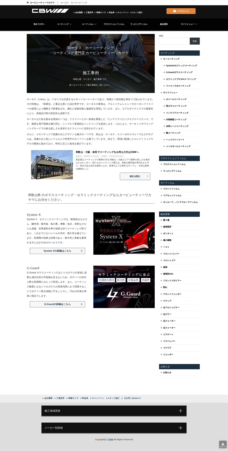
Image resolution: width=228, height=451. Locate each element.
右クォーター (169, 321)
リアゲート (168, 334)
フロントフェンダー (172, 294)
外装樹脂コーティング (176, 119)
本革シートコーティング (177, 126)
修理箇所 (167, 227)
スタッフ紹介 (136, 12)
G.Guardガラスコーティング (179, 72)
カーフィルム (87, 24)
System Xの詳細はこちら (57, 251)
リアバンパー (169, 341)
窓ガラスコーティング (176, 106)
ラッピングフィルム (138, 24)
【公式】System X (132, 398)
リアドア (167, 348)
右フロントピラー (171, 307)
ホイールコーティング (176, 99)
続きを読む (139, 176)
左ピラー (167, 314)
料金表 (111, 12)
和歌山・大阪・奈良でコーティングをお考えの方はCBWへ (107, 152)
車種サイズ (101, 12)
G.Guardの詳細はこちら (57, 304)
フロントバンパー (171, 254)
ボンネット (168, 233)
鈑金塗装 (164, 24)
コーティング (62, 24)
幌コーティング (173, 133)
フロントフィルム (171, 189)
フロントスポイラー (172, 280)
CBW (110, 439)
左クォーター (169, 328)
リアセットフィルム (172, 195)
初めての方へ (39, 24)
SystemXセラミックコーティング (181, 65)
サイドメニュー (187, 24)
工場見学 (89, 12)
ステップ (167, 301)
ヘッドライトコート (175, 139)
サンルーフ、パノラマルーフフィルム (180, 202)
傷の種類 (167, 240)
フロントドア (169, 260)
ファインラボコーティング (178, 86)
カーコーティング (171, 59)
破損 (165, 267)
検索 (161, 36)
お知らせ (167, 372)
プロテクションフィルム (114, 24)
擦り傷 (166, 220)
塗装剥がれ (168, 274)
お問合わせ (181, 10)
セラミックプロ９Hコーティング (181, 79)
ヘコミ (166, 247)
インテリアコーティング (177, 113)
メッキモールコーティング (178, 146)
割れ (165, 287)
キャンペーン (123, 12)
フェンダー (168, 354)
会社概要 (79, 12)
